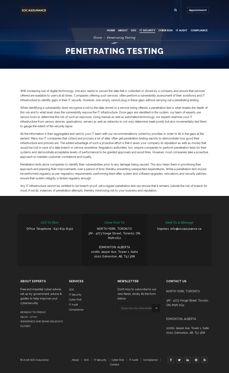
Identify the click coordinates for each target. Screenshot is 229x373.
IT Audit (133, 359)
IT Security (100, 359)
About (75, 359)
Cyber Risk (117, 359)
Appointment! (198, 10)
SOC (86, 359)
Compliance (150, 359)
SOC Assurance (39, 359)
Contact (114, 364)
